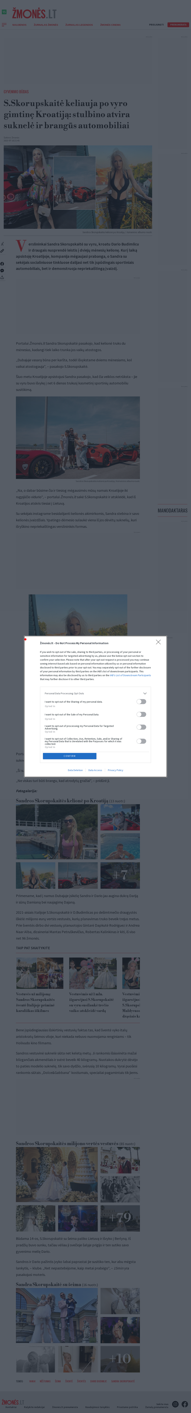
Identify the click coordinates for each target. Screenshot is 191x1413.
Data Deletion (75, 770)
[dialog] (95, 706)
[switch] (141, 701)
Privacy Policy (115, 770)
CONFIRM (70, 756)
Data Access (95, 770)
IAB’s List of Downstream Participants (130, 675)
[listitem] (95, 693)
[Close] (159, 642)
